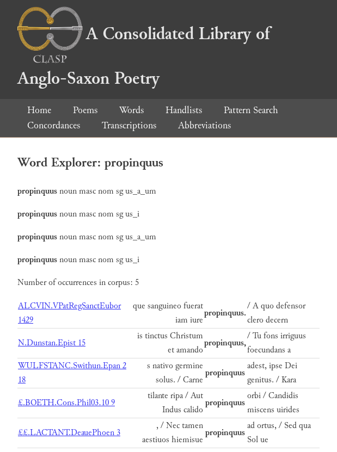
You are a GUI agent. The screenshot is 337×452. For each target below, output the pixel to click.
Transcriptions (129, 125)
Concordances (53, 125)
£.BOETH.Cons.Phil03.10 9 (66, 403)
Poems (85, 110)
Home (39, 110)
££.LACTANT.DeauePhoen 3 (69, 432)
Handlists (184, 110)
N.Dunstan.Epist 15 (51, 343)
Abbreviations (204, 125)
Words (131, 110)
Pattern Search (251, 110)
